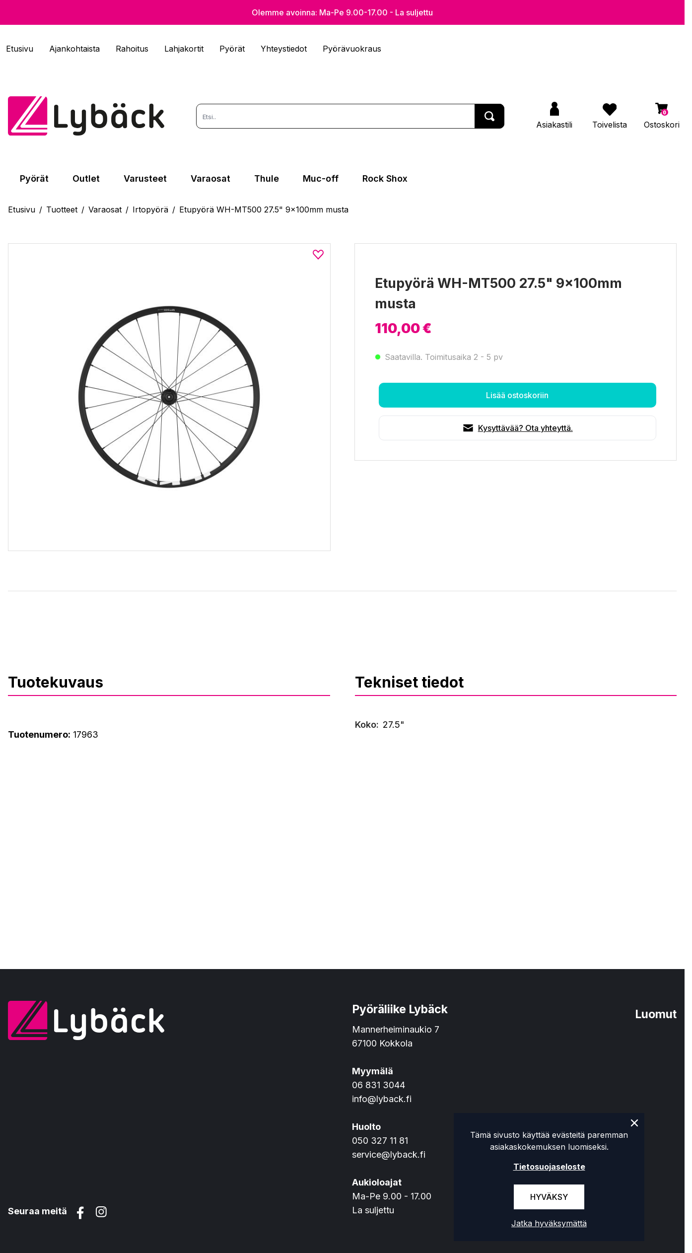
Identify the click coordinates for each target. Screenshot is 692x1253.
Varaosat (210, 178)
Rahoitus (132, 49)
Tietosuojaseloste (549, 1167)
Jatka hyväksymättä (549, 1223)
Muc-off (321, 178)
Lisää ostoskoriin (517, 395)
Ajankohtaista (74, 49)
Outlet (86, 178)
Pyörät (232, 49)
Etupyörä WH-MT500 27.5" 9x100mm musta (263, 209)
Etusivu (19, 49)
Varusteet (145, 178)
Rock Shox (385, 178)
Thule (266, 178)
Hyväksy (549, 1197)
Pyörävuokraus (352, 49)
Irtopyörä (150, 209)
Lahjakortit (184, 49)
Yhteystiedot (284, 49)
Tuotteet (61, 209)
